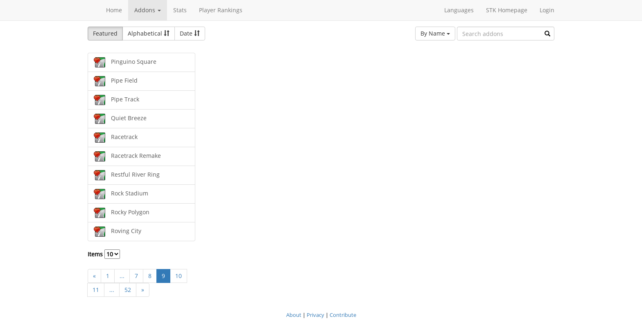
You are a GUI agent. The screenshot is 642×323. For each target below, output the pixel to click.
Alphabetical (149, 33)
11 (96, 290)
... (122, 276)
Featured (105, 33)
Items (104, 254)
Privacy (315, 315)
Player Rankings (220, 10)
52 (127, 290)
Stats (180, 10)
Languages (459, 10)
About (293, 315)
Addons (147, 10)
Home (114, 10)
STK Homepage (506, 10)
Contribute (343, 315)
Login (547, 10)
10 (178, 276)
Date (190, 33)
